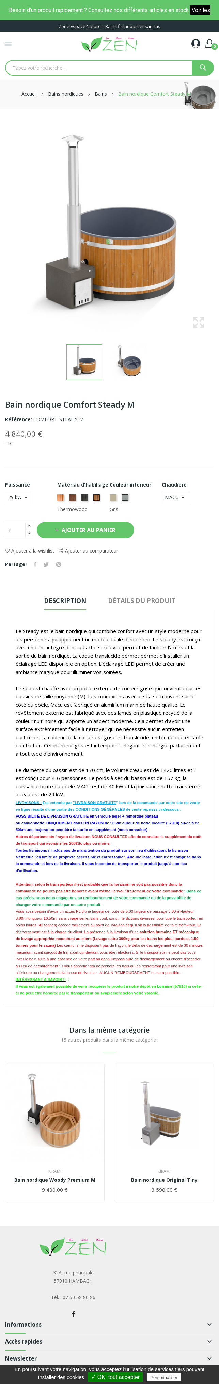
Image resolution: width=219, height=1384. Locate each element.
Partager (35, 564)
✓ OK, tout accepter (115, 1377)
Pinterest (58, 564)
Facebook (73, 1314)
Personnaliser (163, 1377)
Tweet (46, 564)
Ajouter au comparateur (88, 551)
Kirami (54, 1171)
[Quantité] (15, 530)
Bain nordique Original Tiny (164, 1180)
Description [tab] (65, 600)
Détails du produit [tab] (141, 600)
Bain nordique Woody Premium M (54, 1180)
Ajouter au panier (88, 530)
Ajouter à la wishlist (29, 550)
